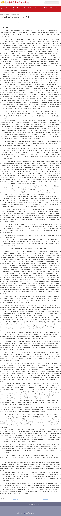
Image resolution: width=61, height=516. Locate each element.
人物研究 (18, 9)
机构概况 (6, 7)
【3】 (6, 498)
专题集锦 (58, 9)
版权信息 (37, 504)
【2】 (4, 498)
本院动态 (6, 9)
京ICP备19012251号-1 (20, 513)
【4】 (8, 498)
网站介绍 (23, 504)
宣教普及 (17, 14)
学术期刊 (52, 7)
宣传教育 (29, 7)
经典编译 (23, 7)
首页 (1, 8)
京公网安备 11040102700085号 (29, 513)
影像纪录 (58, 7)
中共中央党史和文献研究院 (5, 14)
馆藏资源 (40, 9)
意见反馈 (33, 504)
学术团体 (35, 9)
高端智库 (46, 9)
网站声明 (28, 504)
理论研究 (12, 7)
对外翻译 (23, 9)
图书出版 (52, 9)
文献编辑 (18, 7)
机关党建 (46, 7)
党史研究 (12, 9)
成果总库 (40, 7)
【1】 (1, 498)
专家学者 (35, 7)
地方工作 (29, 9)
